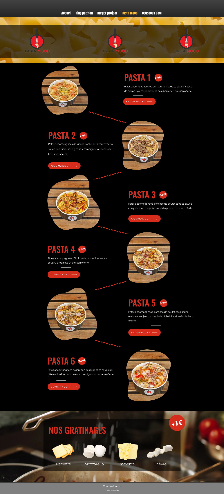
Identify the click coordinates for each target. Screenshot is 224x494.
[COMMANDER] (139, 101)
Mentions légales (112, 486)
